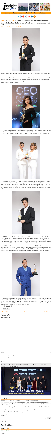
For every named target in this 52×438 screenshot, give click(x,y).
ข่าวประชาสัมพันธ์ (10, 20)
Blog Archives (14, 355)
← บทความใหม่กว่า (4, 311)
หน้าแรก (25, 311)
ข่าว (5, 20)
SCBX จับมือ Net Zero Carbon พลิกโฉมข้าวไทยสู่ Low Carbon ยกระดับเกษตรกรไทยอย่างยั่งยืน (19, 400)
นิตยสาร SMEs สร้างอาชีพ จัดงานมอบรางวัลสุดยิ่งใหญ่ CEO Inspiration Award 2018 (25, 23)
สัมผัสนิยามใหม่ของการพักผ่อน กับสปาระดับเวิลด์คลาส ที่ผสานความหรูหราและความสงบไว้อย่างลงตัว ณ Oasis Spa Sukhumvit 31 (26, 409)
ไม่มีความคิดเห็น (18, 26)
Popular (3, 355)
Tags (8, 355)
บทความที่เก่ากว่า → (47, 311)
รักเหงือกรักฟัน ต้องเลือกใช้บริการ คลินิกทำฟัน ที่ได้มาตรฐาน (12, 411)
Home (2, 20)
